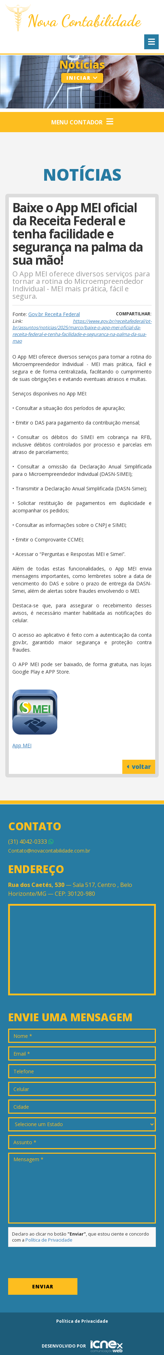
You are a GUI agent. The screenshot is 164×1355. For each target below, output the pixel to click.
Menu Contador (82, 122)
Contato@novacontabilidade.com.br (49, 850)
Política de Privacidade (48, 1240)
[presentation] (62, 1264)
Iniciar (82, 77)
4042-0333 (30, 841)
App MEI (21, 745)
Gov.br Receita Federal (54, 314)
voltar (139, 767)
